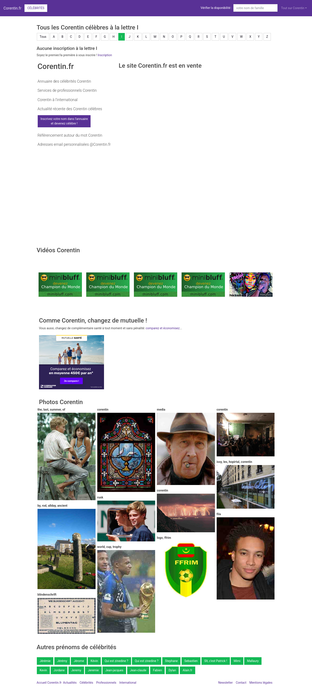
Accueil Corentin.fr (49, 682)
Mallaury (252, 661)
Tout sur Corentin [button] (292, 8)
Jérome (79, 661)
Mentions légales (260, 682)
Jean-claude (138, 670)
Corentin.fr (12, 8)
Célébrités (35, 8)
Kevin (43, 670)
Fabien (157, 670)
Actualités (69, 682)
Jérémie (45, 661)
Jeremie (93, 670)
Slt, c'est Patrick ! (215, 661)
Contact (241, 682)
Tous (43, 36)
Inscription (105, 55)
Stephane (171, 661)
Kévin (94, 661)
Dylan (172, 670)
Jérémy (62, 661)
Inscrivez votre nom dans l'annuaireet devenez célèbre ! (64, 121)
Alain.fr (187, 670)
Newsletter (225, 682)
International (127, 682)
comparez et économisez (163, 328)
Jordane (59, 670)
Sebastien (191, 661)
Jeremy (76, 670)
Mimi (237, 661)
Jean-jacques (114, 670)
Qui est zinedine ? (116, 661)
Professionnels (106, 682)
